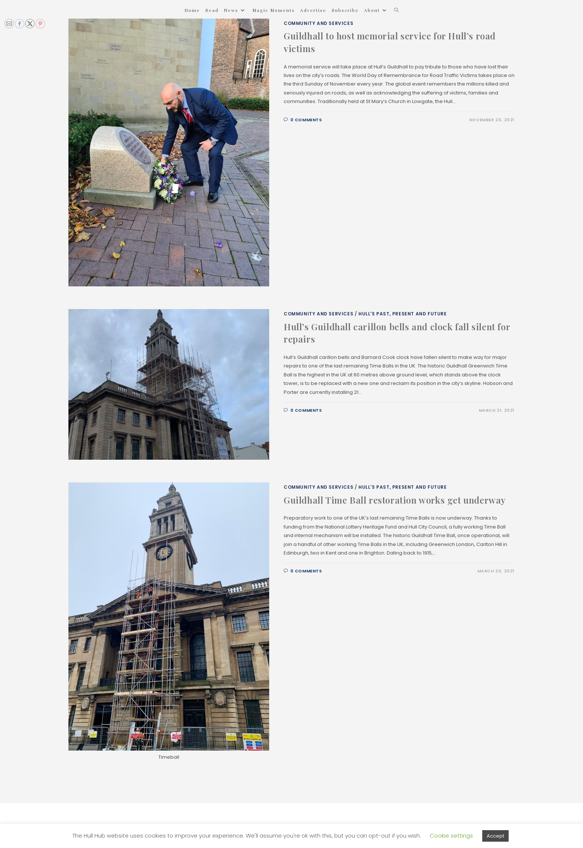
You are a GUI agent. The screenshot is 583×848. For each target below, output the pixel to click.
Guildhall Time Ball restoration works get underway (395, 500)
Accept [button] (495, 835)
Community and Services (318, 23)
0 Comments (306, 120)
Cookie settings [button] (451, 835)
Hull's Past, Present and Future (402, 314)
